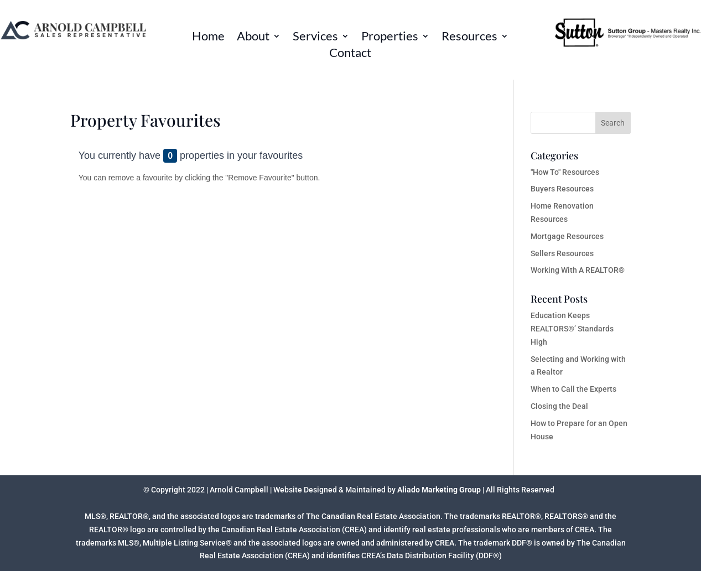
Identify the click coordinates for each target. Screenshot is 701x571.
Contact (350, 54)
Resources (469, 37)
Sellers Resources (562, 253)
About (253, 37)
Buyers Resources (562, 188)
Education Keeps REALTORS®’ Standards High (572, 328)
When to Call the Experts (573, 389)
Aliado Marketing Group (439, 489)
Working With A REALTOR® (578, 270)
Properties (389, 37)
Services (315, 37)
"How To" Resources (565, 172)
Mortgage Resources (567, 236)
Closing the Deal (559, 406)
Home (208, 37)
